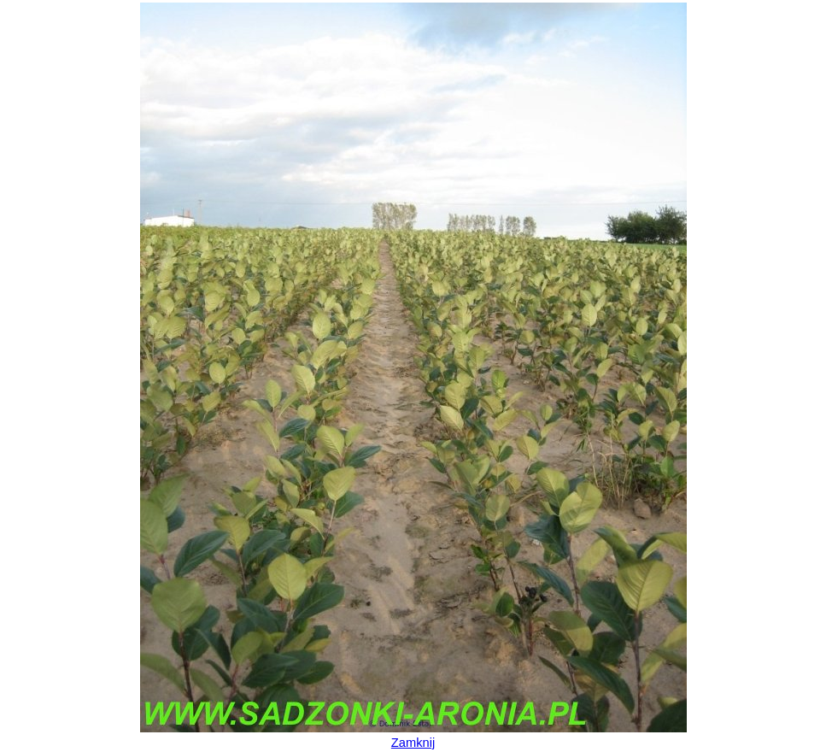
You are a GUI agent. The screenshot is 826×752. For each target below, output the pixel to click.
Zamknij (413, 742)
